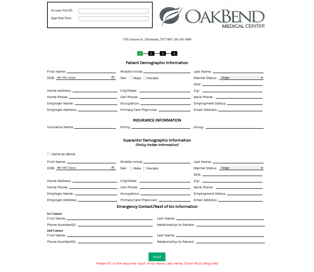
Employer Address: (62, 110)
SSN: (197, 84)
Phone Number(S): (61, 225)
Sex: (123, 78)
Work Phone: (203, 97)
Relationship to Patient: (176, 225)
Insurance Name (60, 127)
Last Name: (202, 71)
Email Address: (206, 110)
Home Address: (59, 90)
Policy (125, 127)
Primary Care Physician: (138, 110)
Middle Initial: (131, 71)
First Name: (56, 71)
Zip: (197, 90)
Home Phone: (57, 97)
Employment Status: (210, 103)
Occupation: (130, 103)
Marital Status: (205, 78)
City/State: (128, 90)
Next (157, 257)
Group (199, 127)
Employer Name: (60, 103)
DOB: (51, 78)
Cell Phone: (129, 97)
